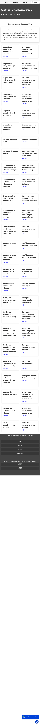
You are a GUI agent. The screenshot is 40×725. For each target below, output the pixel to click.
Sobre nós (20, 445)
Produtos (26, 2)
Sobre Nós (16, 2)
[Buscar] (32, 2)
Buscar (36, 2)
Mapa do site (20, 453)
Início (6, 2)
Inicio (20, 441)
